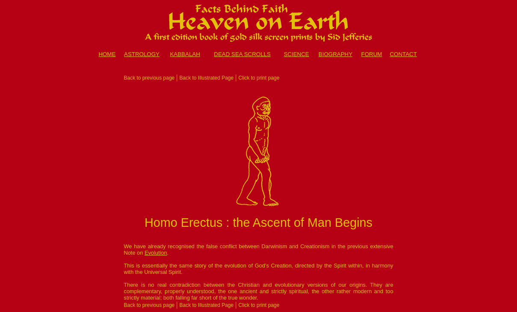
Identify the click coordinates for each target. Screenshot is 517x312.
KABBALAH (185, 54)
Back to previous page (149, 78)
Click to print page (258, 78)
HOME (106, 54)
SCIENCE (296, 54)
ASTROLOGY (142, 54)
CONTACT (403, 54)
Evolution (156, 253)
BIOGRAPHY (335, 54)
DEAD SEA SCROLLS (242, 54)
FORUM (371, 54)
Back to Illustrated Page (206, 78)
